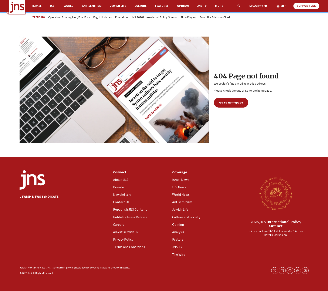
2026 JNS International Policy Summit (275, 224)
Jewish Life (118, 6)
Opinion (183, 6)
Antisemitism (92, 6)
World (69, 6)
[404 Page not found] (114, 90)
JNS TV (202, 6)
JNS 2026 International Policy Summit (154, 18)
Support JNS (306, 6)
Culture (140, 6)
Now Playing (188, 18)
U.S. (52, 6)
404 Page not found (246, 76)
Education (121, 18)
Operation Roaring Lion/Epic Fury (69, 18)
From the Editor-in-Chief (215, 18)
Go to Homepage (231, 103)
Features (162, 6)
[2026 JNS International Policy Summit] (276, 193)
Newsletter (258, 6)
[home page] (17, 7)
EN (282, 6)
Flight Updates (102, 18)
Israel (36, 6)
